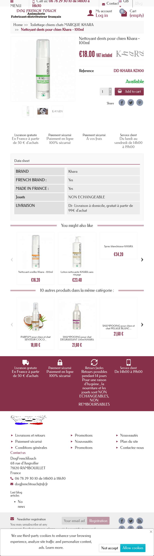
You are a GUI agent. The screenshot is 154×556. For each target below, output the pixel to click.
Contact (110, 3)
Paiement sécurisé (28, 441)
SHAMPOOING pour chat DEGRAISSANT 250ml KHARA (77, 338)
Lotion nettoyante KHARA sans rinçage (77, 273)
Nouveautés (83, 441)
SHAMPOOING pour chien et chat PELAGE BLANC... (118, 327)
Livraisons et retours (30, 435)
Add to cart (129, 91)
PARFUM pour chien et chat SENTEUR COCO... (36, 338)
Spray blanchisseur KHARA (118, 246)
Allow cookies (132, 548)
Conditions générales (31, 447)
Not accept (109, 548)
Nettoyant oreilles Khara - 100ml (35, 272)
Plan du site (129, 441)
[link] (122, 102)
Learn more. (54, 547)
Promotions (83, 435)
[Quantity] (104, 91)
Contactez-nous (132, 447)
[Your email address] (74, 521)
